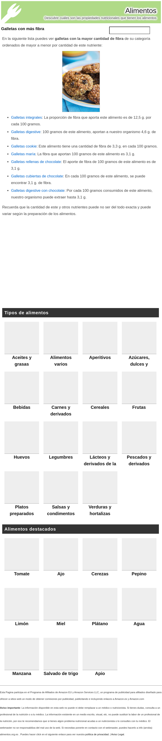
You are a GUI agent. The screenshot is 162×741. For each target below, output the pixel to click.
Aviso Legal (117, 734)
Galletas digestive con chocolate (38, 190)
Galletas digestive (25, 132)
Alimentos (141, 11)
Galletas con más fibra (22, 29)
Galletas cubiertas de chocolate (37, 176)
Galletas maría (23, 154)
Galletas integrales (26, 117)
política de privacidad (97, 734)
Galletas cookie (24, 146)
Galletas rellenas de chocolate (36, 162)
